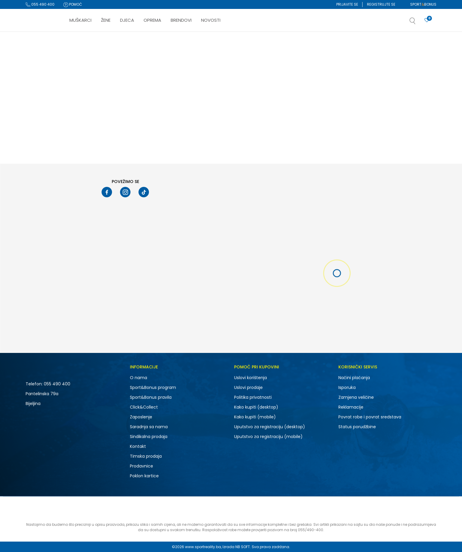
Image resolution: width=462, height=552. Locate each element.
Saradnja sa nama (149, 427)
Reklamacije (350, 407)
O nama (138, 378)
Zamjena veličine (356, 397)
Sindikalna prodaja (148, 437)
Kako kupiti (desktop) (256, 407)
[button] (418, 22)
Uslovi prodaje (248, 387)
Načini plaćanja (354, 378)
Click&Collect (144, 407)
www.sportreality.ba (203, 546)
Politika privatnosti (253, 397)
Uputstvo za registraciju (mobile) (268, 437)
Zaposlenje (141, 417)
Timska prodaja (146, 456)
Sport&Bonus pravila (151, 397)
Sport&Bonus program (153, 387)
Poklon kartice (144, 476)
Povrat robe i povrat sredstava (369, 417)
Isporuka (347, 387)
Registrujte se (381, 4)
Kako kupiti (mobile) (255, 417)
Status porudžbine (357, 427)
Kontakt (138, 446)
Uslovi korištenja (250, 378)
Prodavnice (141, 466)
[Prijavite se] (426, 20)
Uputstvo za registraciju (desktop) (269, 427)
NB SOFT (242, 546)
